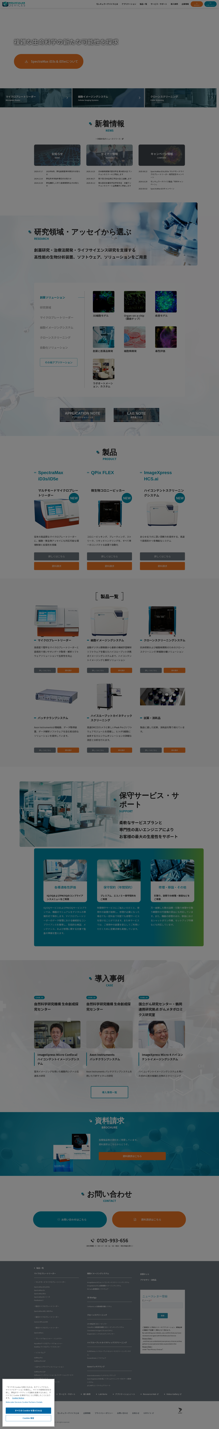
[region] (28, 1403)
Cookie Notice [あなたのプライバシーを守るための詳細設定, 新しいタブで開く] (18, 1398)
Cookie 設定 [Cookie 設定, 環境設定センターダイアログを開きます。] (28, 1418)
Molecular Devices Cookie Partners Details (24, 1402)
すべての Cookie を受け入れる (28, 1410)
